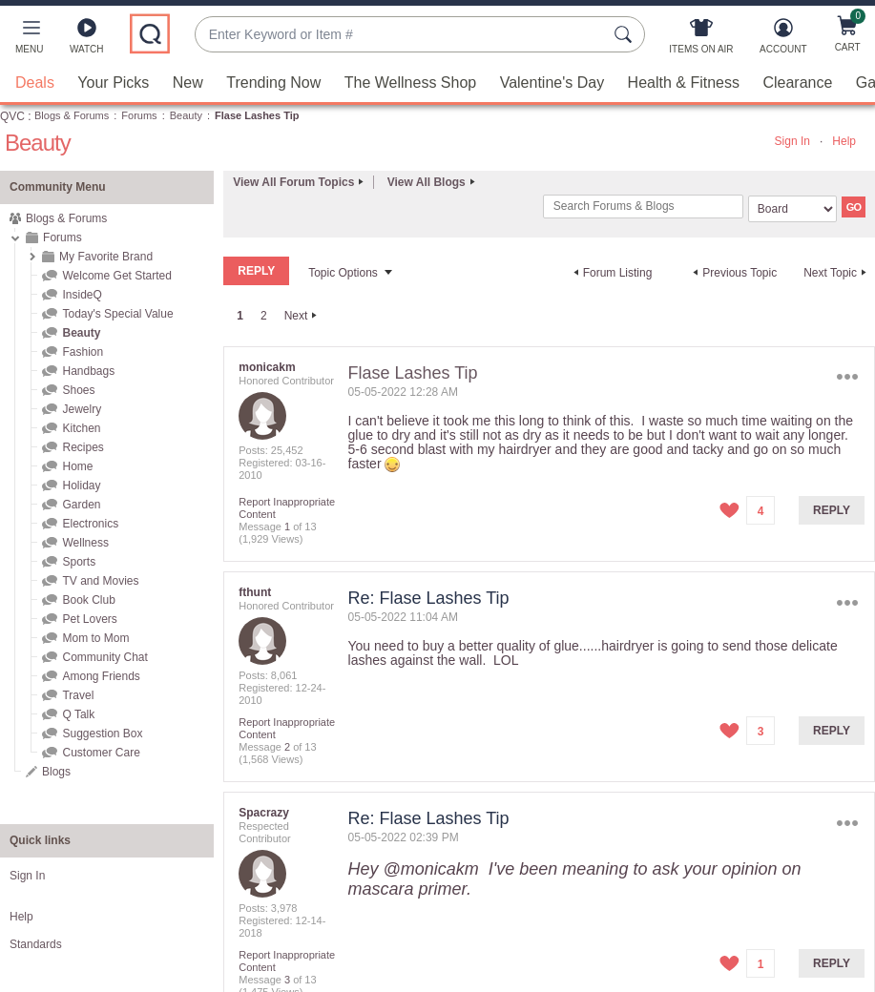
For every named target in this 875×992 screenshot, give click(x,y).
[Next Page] (303, 316)
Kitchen (81, 428)
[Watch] (87, 40)
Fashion (82, 352)
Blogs (56, 771)
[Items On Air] (701, 40)
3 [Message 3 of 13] (287, 979)
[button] (29, 40)
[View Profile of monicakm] (267, 367)
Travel (78, 695)
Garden (81, 504)
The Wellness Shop (410, 82)
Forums (138, 115)
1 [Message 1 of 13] (287, 526)
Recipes (82, 447)
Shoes (78, 390)
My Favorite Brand (106, 256)
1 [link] (240, 315)
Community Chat (104, 657)
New (188, 82)
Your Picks (113, 82)
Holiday (81, 485)
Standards (36, 944)
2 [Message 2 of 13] (287, 747)
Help (844, 141)
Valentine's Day (552, 82)
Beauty (186, 115)
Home (77, 466)
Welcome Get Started (117, 275)
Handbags (88, 371)
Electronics (90, 523)
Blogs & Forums (71, 115)
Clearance (797, 82)
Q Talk (78, 714)
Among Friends (100, 676)
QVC (12, 116)
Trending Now (273, 82)
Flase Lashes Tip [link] (257, 115)
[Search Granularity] (792, 209)
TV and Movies (100, 581)
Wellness (85, 542)
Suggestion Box (102, 733)
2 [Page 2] (263, 315)
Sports (78, 561)
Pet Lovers (89, 619)
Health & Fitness (684, 82)
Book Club (88, 600)
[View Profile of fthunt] (255, 592)
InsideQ (81, 294)
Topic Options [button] (343, 272)
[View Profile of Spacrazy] (264, 812)
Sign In (792, 141)
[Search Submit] (626, 34)
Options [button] (848, 377)
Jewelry (81, 409)
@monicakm (431, 868)
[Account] (783, 40)
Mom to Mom (95, 638)
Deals (34, 82)
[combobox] (401, 34)
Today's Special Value (117, 313)
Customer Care (100, 752)
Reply (831, 510)
